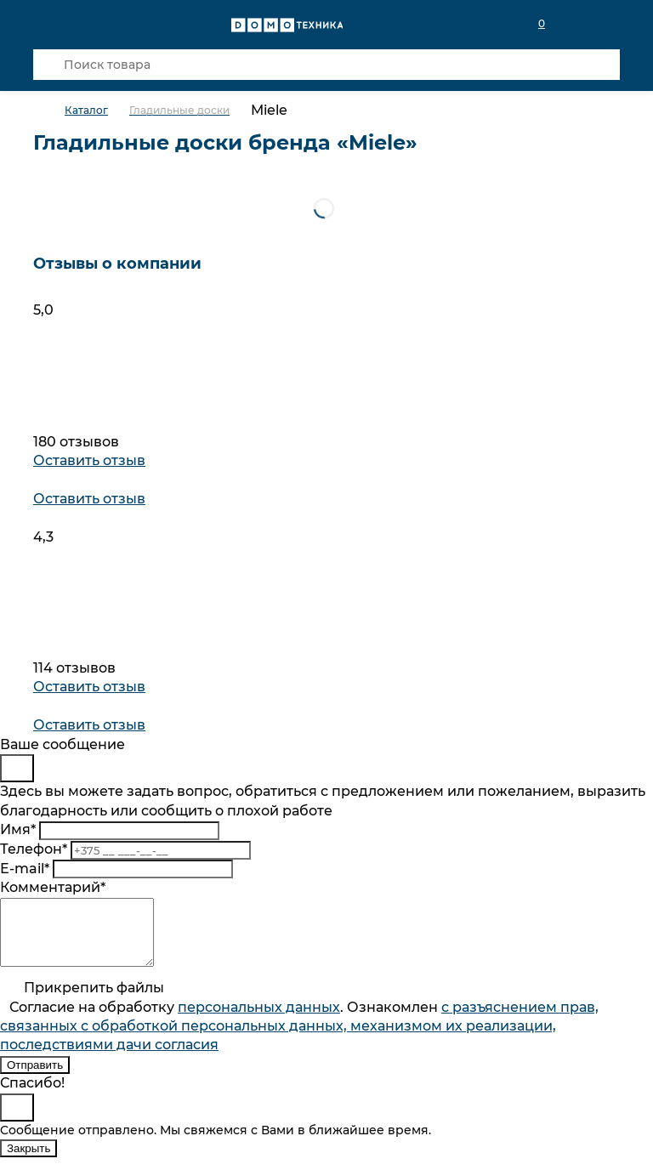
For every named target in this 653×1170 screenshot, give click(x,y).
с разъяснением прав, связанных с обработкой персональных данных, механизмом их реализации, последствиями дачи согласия (299, 1039)
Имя (18, 829)
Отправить (35, 1077)
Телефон (33, 849)
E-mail (24, 868)
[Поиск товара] (326, 64)
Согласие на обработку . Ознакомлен (299, 1039)
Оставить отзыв (89, 460)
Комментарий (52, 887)
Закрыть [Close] (28, 1161)
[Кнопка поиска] (48, 64)
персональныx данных (259, 1020)
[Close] (17, 768)
